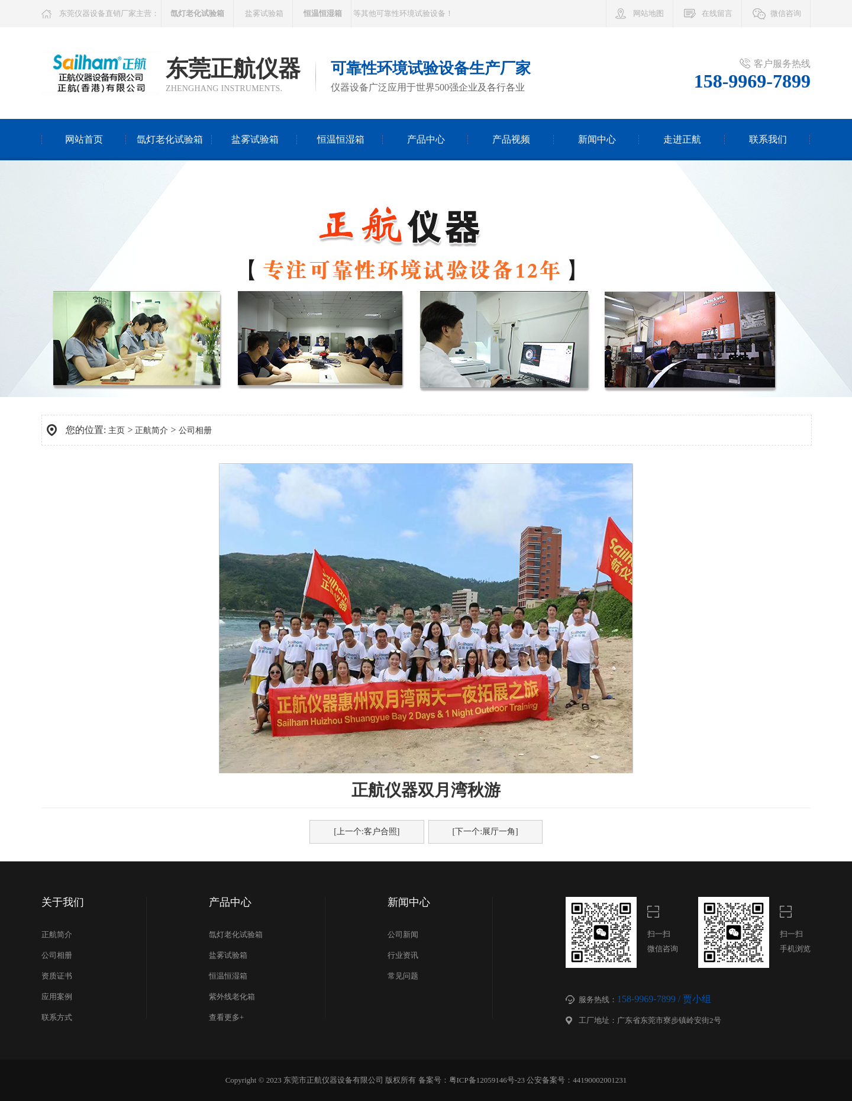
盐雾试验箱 (264, 13)
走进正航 (682, 139)
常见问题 (403, 975)
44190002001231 (600, 1080)
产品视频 (511, 139)
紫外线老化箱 (232, 996)
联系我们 (768, 139)
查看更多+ (226, 1017)
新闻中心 (597, 139)
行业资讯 (403, 955)
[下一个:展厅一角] (485, 831)
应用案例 (56, 996)
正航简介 (151, 430)
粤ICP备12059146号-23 (487, 1080)
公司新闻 (403, 934)
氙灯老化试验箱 (170, 139)
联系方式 (56, 1017)
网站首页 (84, 139)
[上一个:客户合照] (366, 831)
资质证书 (56, 975)
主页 (116, 430)
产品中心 (426, 139)
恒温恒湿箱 (340, 139)
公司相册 (195, 430)
